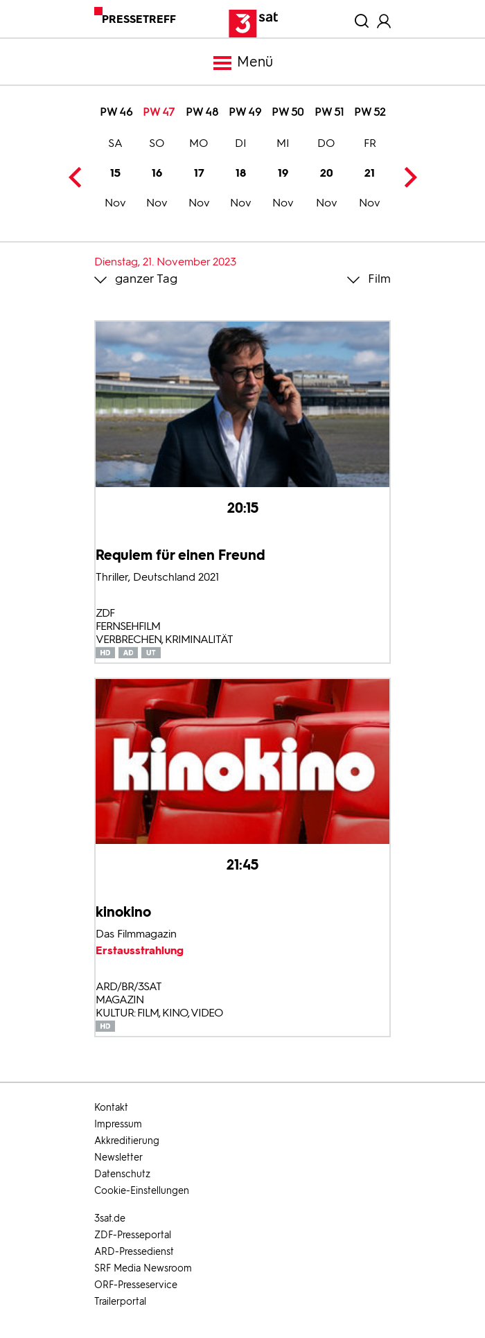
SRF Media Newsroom (143, 1268)
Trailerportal (120, 1302)
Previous (79, 177)
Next (406, 177)
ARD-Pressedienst (134, 1252)
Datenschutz (122, 1174)
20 (326, 175)
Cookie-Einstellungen (141, 1191)
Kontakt (111, 1107)
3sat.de (109, 1218)
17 (199, 175)
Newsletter (118, 1157)
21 (369, 175)
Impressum (118, 1124)
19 (283, 175)
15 (115, 175)
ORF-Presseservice (135, 1285)
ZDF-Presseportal (132, 1235)
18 (241, 175)
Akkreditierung (126, 1141)
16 (157, 175)
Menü (242, 63)
